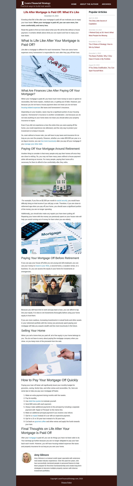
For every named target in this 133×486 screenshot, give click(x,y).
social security (62, 200)
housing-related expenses (30, 107)
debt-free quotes (35, 401)
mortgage (32, 438)
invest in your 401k (42, 266)
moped (35, 416)
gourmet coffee (40, 421)
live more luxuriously (48, 141)
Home (73, 4)
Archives (106, 4)
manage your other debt (33, 144)
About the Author (89, 4)
